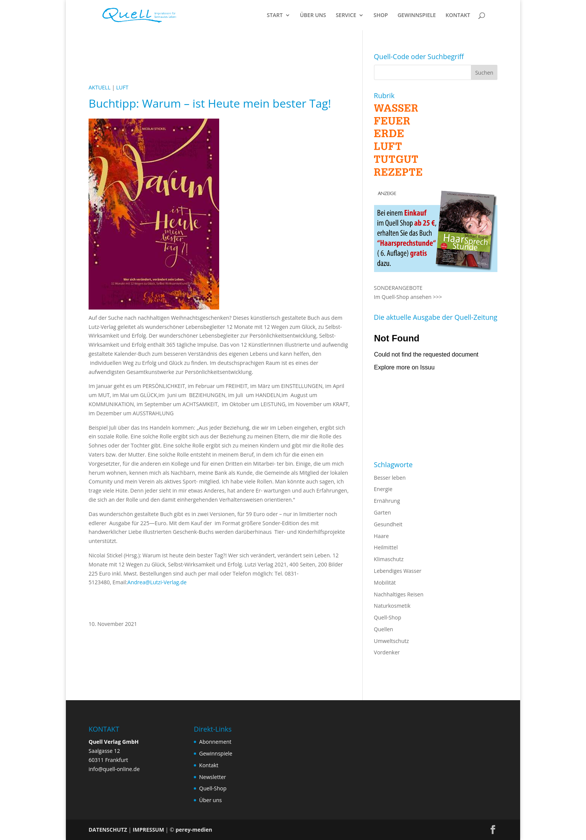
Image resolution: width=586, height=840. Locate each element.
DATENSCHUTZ (108, 829)
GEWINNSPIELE (416, 16)
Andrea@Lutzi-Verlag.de (157, 582)
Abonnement (215, 741)
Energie (383, 489)
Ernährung (387, 500)
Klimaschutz (389, 559)
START (275, 16)
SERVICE (346, 16)
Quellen (383, 629)
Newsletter (212, 777)
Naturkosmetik (392, 605)
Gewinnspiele (215, 753)
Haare (381, 536)
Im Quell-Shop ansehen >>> (408, 296)
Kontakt (208, 765)
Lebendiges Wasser (398, 570)
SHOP (381, 16)
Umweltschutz (391, 640)
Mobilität (385, 582)
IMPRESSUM (148, 829)
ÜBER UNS (313, 16)
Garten (382, 512)
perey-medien (194, 829)
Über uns (210, 800)
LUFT (122, 87)
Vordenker (387, 652)
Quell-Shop (387, 617)
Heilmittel (386, 547)
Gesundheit (388, 524)
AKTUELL (100, 87)
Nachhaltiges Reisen (399, 594)
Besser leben (390, 477)
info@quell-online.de (114, 769)
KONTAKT (458, 16)
